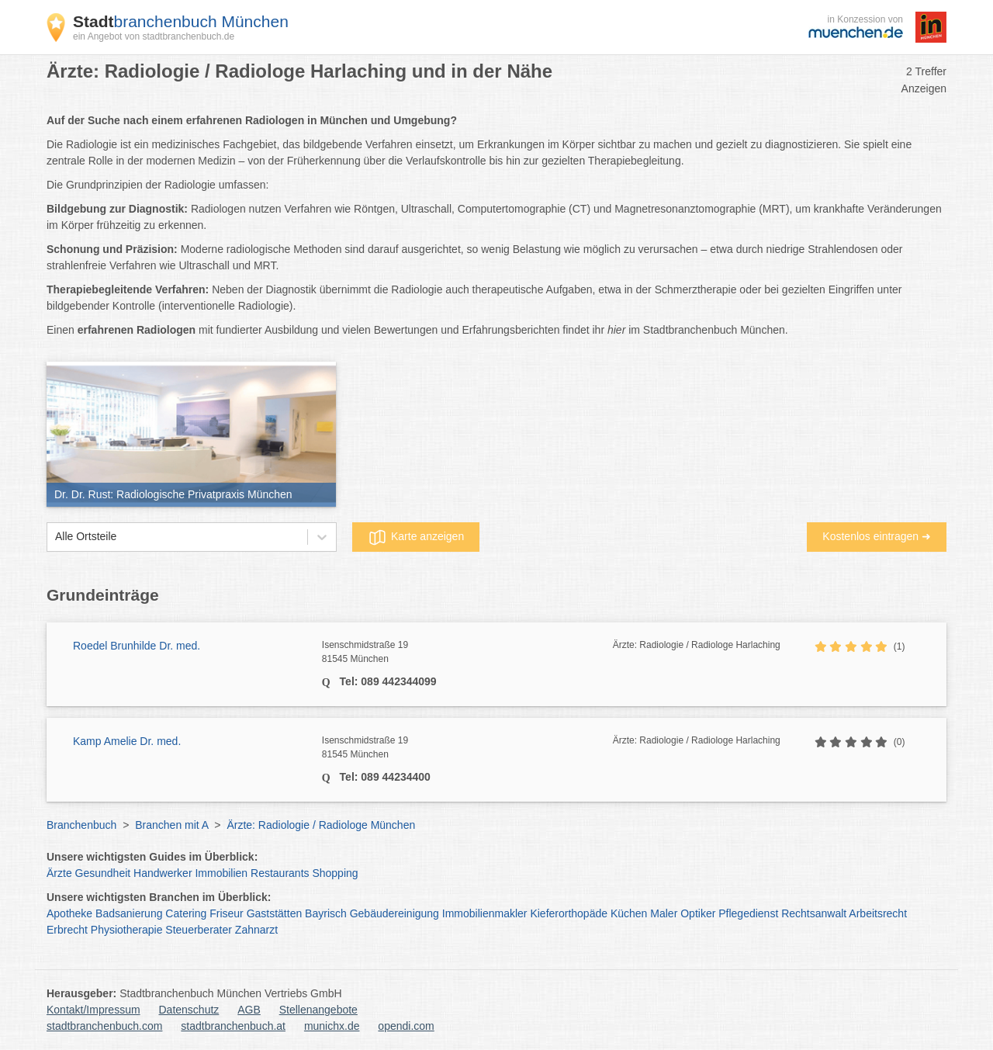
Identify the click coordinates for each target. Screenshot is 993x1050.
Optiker (697, 913)
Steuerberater (198, 930)
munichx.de (332, 1026)
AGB (249, 1009)
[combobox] (55, 536)
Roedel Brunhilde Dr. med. (136, 645)
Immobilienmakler (485, 913)
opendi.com (406, 1026)
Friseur (226, 913)
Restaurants (280, 873)
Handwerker (162, 873)
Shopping (335, 873)
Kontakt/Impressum (93, 1009)
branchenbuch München (181, 21)
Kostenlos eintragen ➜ (876, 536)
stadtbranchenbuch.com (104, 1026)
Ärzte (59, 873)
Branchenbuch (81, 825)
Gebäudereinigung (394, 913)
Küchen (629, 913)
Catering (185, 913)
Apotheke (69, 913)
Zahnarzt (256, 930)
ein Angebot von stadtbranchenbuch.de (153, 36)
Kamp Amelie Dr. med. (127, 741)
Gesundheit (103, 873)
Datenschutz (189, 1009)
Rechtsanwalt (813, 913)
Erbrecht (67, 930)
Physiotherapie (127, 930)
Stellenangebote (318, 1009)
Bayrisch (326, 913)
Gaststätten (275, 913)
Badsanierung (128, 913)
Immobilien (221, 873)
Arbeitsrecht (878, 913)
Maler (663, 913)
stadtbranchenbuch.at (233, 1026)
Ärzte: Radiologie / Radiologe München (321, 825)
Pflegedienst (748, 913)
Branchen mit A (171, 825)
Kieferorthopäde (568, 913)
